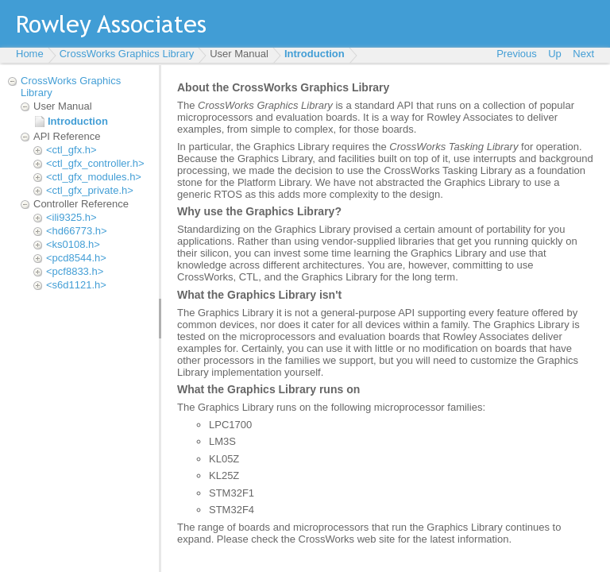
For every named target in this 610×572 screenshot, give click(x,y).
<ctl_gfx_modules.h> (93, 177)
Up (555, 54)
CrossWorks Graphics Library (127, 54)
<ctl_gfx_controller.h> (95, 163)
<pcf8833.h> (74, 271)
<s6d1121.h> (76, 285)
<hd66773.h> (76, 231)
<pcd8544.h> (76, 258)
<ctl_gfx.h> (71, 150)
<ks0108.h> (73, 244)
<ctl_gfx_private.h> (89, 190)
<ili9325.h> (71, 217)
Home (30, 54)
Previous (516, 54)
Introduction (314, 54)
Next (583, 54)
